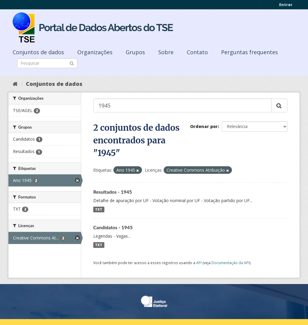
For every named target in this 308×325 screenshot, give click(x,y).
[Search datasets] (47, 63)
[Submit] (71, 62)
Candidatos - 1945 (113, 227)
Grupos (135, 52)
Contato (197, 52)
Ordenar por (204, 126)
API (199, 262)
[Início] (15, 83)
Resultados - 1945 (112, 192)
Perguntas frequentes (249, 52)
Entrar (285, 4)
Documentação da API (230, 262)
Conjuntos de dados (38, 52)
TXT (98, 209)
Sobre (166, 52)
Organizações (94, 52)
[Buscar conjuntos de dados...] (182, 105)
